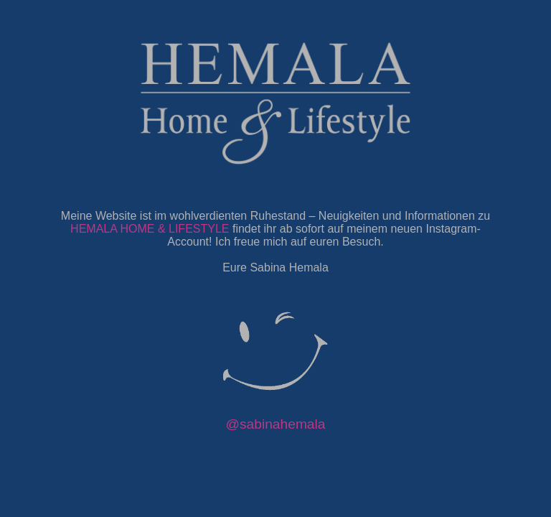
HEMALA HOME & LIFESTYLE (149, 229)
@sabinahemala (276, 424)
